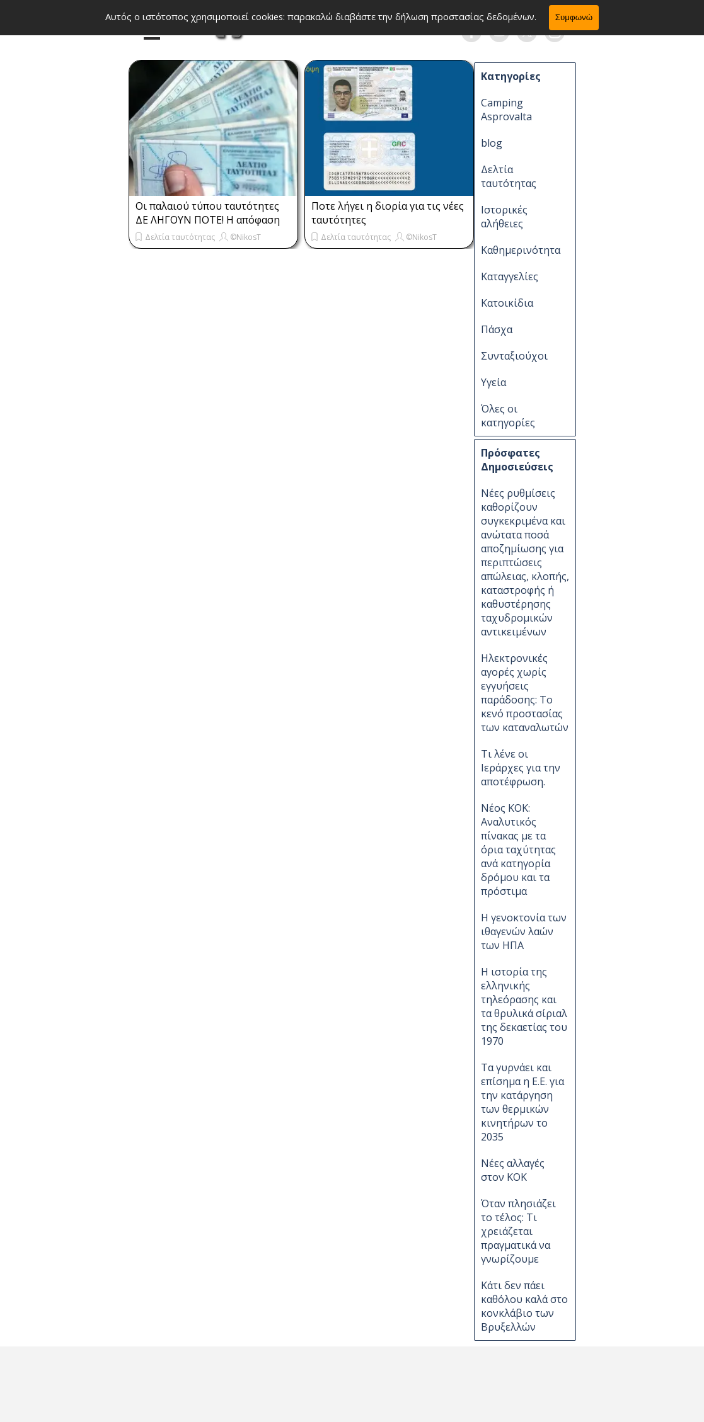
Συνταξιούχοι (514, 356)
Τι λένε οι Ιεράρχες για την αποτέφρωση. (520, 767)
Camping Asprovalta (506, 109)
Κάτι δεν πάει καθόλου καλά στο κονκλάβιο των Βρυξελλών (524, 1306)
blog (491, 143)
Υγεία (493, 382)
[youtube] (499, 32)
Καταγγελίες (509, 276)
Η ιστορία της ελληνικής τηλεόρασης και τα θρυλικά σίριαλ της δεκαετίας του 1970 (524, 1006)
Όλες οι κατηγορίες (508, 415)
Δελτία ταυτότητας (180, 237)
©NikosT (245, 237)
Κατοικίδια (507, 303)
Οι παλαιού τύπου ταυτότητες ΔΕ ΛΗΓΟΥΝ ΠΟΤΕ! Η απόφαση (208, 213)
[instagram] (555, 32)
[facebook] (471, 32)
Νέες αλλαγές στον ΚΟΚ (513, 1170)
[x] (527, 32)
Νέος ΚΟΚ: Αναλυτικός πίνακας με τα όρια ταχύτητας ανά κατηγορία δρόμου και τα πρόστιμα (518, 849)
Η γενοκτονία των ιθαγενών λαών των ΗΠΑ (524, 931)
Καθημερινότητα (520, 250)
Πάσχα (496, 329)
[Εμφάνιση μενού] (152, 33)
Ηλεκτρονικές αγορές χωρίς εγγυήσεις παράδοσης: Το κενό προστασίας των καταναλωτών (524, 692)
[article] (213, 154)
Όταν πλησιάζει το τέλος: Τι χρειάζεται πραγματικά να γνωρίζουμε (518, 1231)
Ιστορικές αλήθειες (504, 216)
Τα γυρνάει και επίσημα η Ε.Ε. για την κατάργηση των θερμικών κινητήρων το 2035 (522, 1102)
